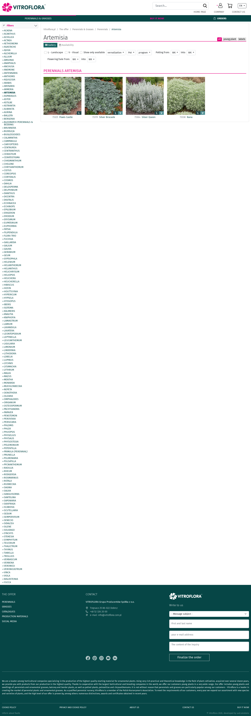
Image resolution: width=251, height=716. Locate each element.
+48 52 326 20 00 (96, 611)
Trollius (9, 556)
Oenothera (10, 393)
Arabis (8, 83)
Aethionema (11, 43)
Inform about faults (11, 713)
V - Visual (74, 52)
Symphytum (10, 540)
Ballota (8, 115)
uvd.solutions (243, 713)
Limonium (9, 347)
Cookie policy (9, 707)
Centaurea (10, 147)
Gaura (7, 249)
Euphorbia (10, 226)
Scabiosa (9, 507)
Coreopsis (10, 174)
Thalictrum (10, 546)
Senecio (8, 520)
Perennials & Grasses (38, 18)
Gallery (50, 45)
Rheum (8, 471)
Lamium (8, 324)
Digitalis (9, 200)
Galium (8, 245)
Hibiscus (9, 285)
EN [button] (241, 5)
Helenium (9, 262)
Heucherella (11, 281)
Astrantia (9, 106)
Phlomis (8, 425)
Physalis (9, 438)
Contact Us (238, 12)
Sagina (8, 487)
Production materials (15, 616)
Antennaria (10, 73)
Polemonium (11, 445)
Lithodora (10, 353)
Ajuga (7, 50)
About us (134, 707)
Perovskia (10, 419)
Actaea (8, 40)
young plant (229, 39)
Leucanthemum (13, 340)
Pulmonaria (11, 458)
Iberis (7, 304)
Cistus (7, 170)
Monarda (9, 383)
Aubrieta (9, 109)
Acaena (8, 30)
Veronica (9, 566)
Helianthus (10, 268)
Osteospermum (13, 406)
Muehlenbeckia (13, 386)
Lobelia (8, 357)
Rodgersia (10, 474)
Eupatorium (10, 223)
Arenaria (9, 86)
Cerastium (10, 154)
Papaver (8, 412)
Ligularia (9, 343)
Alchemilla (10, 53)
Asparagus (10, 96)
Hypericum (10, 295)
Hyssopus (9, 301)
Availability (66, 45)
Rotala (8, 481)
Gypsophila (10, 258)
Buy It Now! (157, 18)
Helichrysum (11, 272)
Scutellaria (11, 510)
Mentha (8, 380)
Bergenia (9, 119)
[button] (220, 5)
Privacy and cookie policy (72, 707)
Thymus (8, 549)
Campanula (10, 141)
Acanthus (9, 34)
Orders (219, 18)
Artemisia (9, 92)
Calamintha (10, 138)
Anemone (9, 70)
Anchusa (9, 66)
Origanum (10, 402)
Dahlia (8, 183)
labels (242, 39)
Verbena (9, 563)
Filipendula (10, 232)
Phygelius (10, 435)
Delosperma (11, 187)
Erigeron (9, 213)
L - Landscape (55, 52)
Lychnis (8, 363)
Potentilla (10, 448)
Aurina (8, 112)
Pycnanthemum (13, 464)
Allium (8, 57)
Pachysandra (11, 409)
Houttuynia (11, 291)
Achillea (9, 37)
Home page (200, 12)
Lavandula (10, 327)
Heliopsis (9, 275)
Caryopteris (11, 144)
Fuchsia (8, 239)
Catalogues (8, 611)
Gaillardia (10, 242)
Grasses (7, 606)
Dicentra (9, 196)
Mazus (7, 376)
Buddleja (9, 131)
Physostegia (11, 442)
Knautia (8, 314)
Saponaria (10, 500)
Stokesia (9, 536)
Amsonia (9, 60)
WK (174, 52)
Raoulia (8, 468)
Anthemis (9, 76)
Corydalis (10, 177)
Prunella (9, 455)
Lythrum (9, 370)
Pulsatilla (10, 461)
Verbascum (10, 559)
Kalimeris (9, 311)
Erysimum (9, 219)
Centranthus (12, 151)
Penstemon (10, 415)
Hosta (7, 288)
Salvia (7, 491)
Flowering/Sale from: (58, 59)
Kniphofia (9, 317)
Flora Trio (10, 236)
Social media (9, 621)
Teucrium (9, 543)
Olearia (8, 396)
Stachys (8, 533)
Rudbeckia (10, 484)
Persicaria (10, 422)
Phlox (7, 428)
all (219, 39)
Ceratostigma (12, 157)
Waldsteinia (11, 579)
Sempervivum (11, 517)
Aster (7, 99)
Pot (130, 52)
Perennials (54, 71)
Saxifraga (9, 504)
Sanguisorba (11, 494)
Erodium (9, 216)
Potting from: (162, 52)
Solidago (9, 530)
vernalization (115, 52)
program (143, 52)
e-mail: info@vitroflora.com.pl (103, 615)
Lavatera (9, 330)
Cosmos (8, 180)
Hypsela (8, 298)
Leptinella (10, 337)
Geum (7, 255)
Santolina (10, 497)
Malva (7, 373)
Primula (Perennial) (16, 451)
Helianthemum (12, 265)
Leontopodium (12, 334)
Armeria (8, 89)
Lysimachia (10, 366)
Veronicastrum (13, 569)
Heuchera (10, 278)
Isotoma (8, 308)
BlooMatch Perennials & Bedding (18, 123)
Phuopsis (9, 432)
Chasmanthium (12, 160)
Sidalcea (9, 523)
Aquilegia (9, 79)
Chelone (9, 164)
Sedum (8, 513)
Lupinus (8, 360)
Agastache (10, 47)
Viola (7, 576)
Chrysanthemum (13, 167)
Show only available (94, 52)
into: (183, 52)
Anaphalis (10, 63)
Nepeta (8, 389)
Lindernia (9, 350)
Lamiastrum (11, 321)
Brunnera (10, 128)
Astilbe (8, 102)
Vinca (7, 572)
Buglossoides (12, 134)
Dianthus (9, 193)
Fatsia (7, 229)
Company (219, 12)
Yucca (7, 582)
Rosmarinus (11, 478)
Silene (7, 527)
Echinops (9, 206)
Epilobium (9, 210)
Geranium (9, 252)
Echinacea (10, 203)
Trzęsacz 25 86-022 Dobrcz (102, 608)
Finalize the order (189, 657)
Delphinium (10, 190)
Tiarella (9, 553)
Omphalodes (11, 399)
